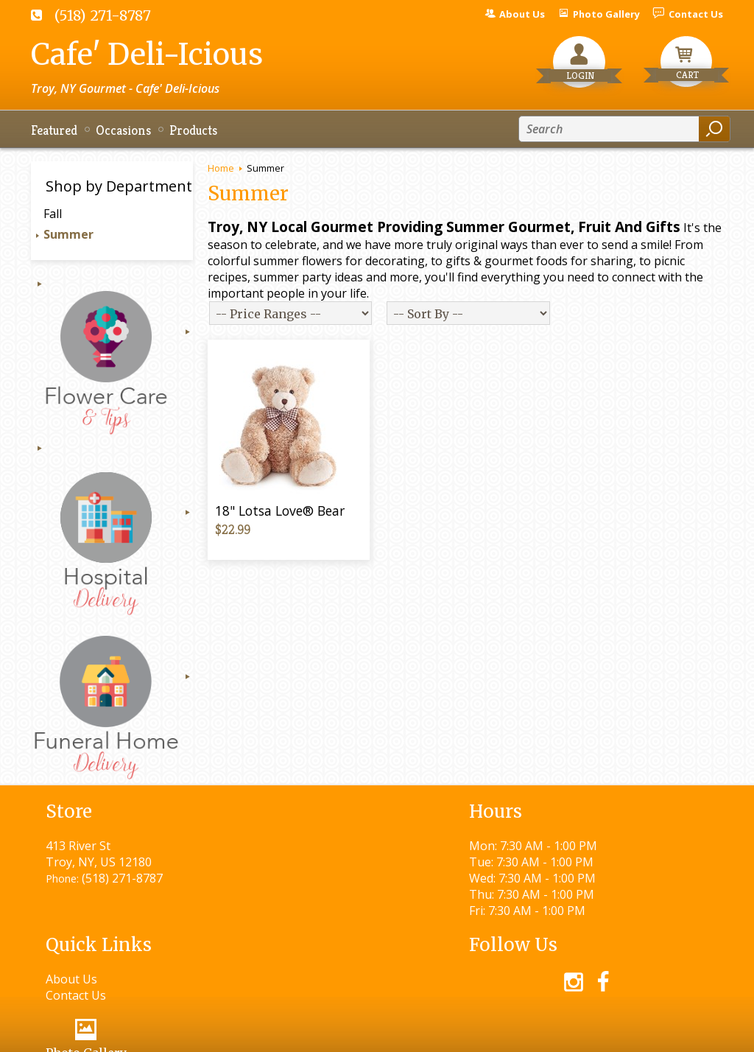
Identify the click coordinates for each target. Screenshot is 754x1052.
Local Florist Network (571, 1034)
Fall (52, 214)
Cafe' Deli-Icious (147, 54)
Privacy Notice (456, 1034)
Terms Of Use (358, 1034)
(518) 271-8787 (102, 15)
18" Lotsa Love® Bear (280, 510)
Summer (68, 234)
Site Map (673, 1034)
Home (221, 168)
